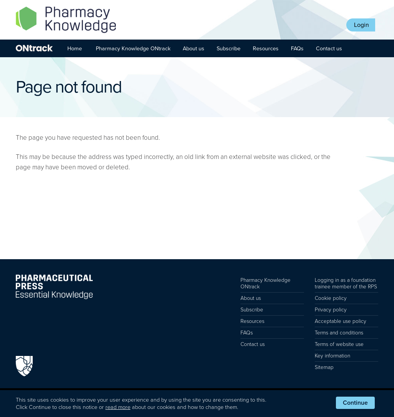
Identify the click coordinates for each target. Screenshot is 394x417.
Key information (332, 355)
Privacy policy (331, 309)
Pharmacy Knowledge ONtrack (133, 48)
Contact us (329, 48)
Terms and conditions (339, 332)
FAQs (297, 48)
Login (361, 25)
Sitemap (324, 367)
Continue (355, 403)
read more (117, 407)
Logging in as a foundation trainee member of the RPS (346, 283)
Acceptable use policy (340, 321)
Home (74, 48)
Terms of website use (339, 344)
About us (193, 48)
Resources (266, 48)
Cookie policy (331, 298)
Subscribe (228, 48)
